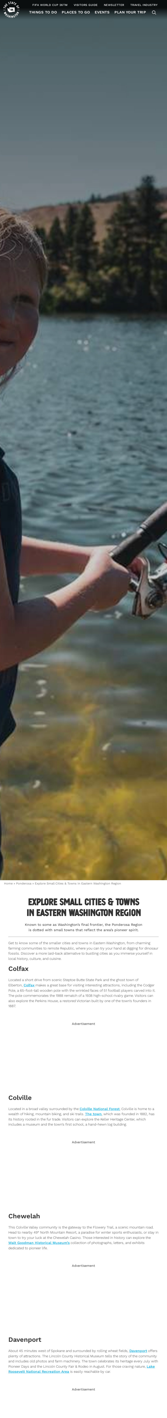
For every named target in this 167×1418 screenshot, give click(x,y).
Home (8, 883)
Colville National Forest (100, 1109)
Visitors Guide (86, 5)
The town (93, 1114)
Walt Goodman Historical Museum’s (39, 1243)
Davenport (138, 1351)
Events (102, 12)
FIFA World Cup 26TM (50, 5)
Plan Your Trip (130, 12)
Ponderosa (23, 883)
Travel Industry (144, 5)
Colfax (29, 985)
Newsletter (114, 5)
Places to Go (76, 12)
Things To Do (43, 12)
